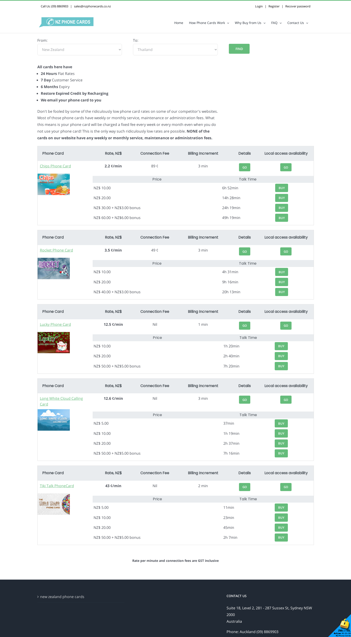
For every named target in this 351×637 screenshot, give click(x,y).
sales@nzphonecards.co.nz (92, 6)
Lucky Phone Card (55, 324)
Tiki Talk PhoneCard (57, 485)
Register (274, 6)
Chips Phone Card (55, 166)
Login (259, 6)
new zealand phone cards (62, 596)
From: (42, 40)
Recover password (297, 6)
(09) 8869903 (59, 6)
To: (135, 40)
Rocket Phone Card (56, 250)
